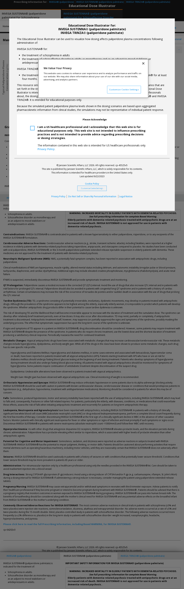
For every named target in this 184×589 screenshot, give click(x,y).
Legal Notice (125, 196)
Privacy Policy (46, 149)
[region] (93, 78)
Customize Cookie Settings (92, 188)
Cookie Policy (92, 183)
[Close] (143, 63)
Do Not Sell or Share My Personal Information (92, 196)
